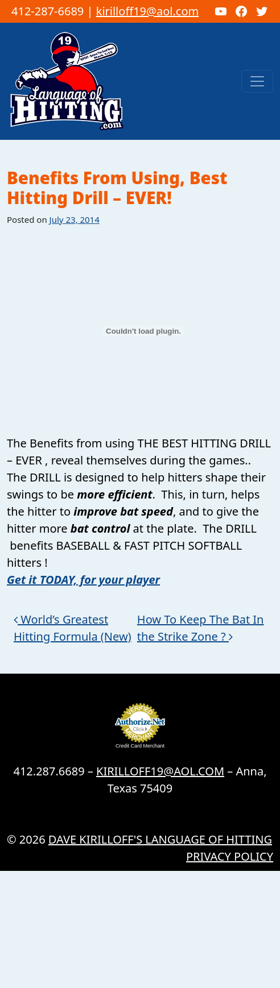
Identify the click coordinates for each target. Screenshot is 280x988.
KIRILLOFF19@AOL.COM (160, 771)
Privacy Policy (229, 856)
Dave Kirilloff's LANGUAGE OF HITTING (160, 839)
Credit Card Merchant (140, 746)
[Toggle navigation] (257, 81)
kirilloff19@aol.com (147, 11)
